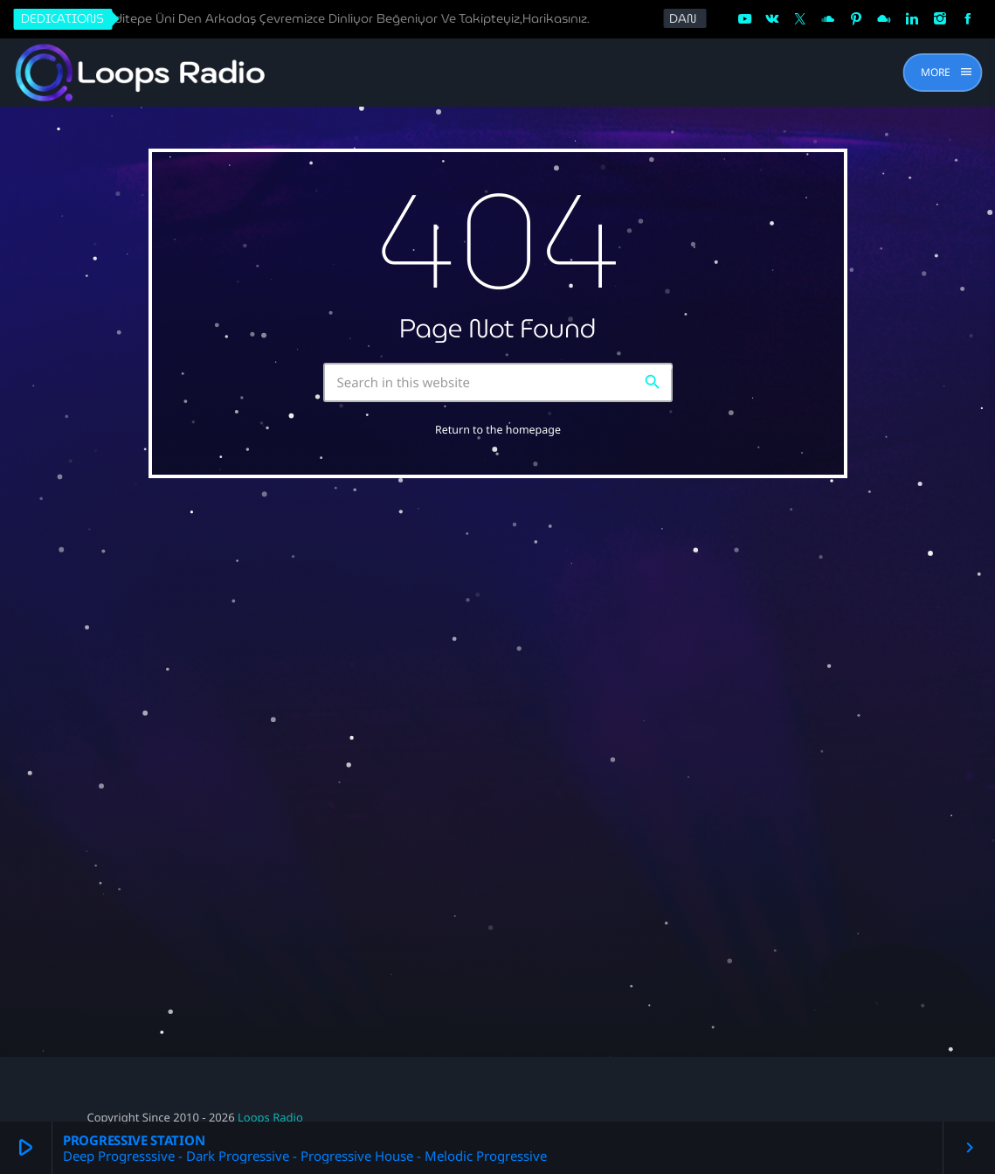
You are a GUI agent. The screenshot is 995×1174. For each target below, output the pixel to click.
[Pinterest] (856, 19)
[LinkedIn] (912, 19)
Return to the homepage (498, 429)
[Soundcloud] (828, 19)
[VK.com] (772, 19)
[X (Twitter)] (800, 19)
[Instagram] (940, 19)
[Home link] (141, 72)
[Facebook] (968, 19)
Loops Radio (270, 1117)
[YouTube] (744, 19)
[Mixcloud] (884, 19)
